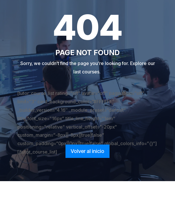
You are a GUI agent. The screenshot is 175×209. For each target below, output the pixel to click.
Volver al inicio (87, 151)
